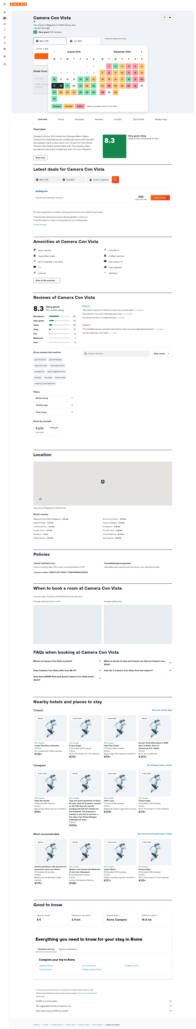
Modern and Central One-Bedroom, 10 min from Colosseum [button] (85, 870)
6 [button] (74, 72)
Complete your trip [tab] (46, 949)
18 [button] (61, 85)
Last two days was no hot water (99, 333)
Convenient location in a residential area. (103, 317)
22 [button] (87, 85)
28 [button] (80, 92)
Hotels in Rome (45, 969)
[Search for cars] (4, 24)
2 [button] (93, 66)
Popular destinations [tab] (68, 949)
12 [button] (67, 79)
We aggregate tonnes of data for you (104, 1006)
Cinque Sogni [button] (75, 745)
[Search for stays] (4, 18)
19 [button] (67, 85)
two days (48, 377)
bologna (37, 377)
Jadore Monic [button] (110, 869)
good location (40, 359)
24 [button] (54, 92)
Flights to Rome (46, 965)
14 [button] (80, 79)
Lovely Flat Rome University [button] (46, 745)
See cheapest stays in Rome (159, 765)
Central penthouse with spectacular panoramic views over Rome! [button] (50, 868)
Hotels (45, 1025)
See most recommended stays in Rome (154, 834)
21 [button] (80, 85)
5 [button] (67, 72)
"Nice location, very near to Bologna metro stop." (107, 314)
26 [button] (67, 92)
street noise (60, 377)
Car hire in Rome (89, 965)
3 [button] (54, 72)
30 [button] (93, 92)
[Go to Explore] (4, 37)
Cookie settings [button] (39, 224)
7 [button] (80, 72)
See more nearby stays (162, 710)
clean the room (40, 365)
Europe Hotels (56, 1025)
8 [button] (87, 72)
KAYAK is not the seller (104, 1001)
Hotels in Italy (70, 1025)
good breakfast (55, 359)
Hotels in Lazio (84, 1025)
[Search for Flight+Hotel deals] (4, 29)
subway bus (39, 371)
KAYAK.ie (36, 1025)
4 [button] (61, 72)
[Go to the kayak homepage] (18, 4)
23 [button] (93, 85)
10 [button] (54, 79)
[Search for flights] (4, 12)
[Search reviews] (118, 353)
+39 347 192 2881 (41, 28)
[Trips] (4, 56)
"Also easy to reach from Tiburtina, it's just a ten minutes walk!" (112, 310)
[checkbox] (47, 430)
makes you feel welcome (44, 383)
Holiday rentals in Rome (92, 969)
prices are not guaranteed (87, 993)
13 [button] (74, 79)
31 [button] (54, 98)
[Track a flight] (4, 43)
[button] (5, 4)
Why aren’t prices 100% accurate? (104, 1010)
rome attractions (57, 365)
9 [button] (93, 72)
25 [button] (61, 92)
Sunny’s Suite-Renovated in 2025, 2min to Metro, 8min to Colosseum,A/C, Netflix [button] (154, 745)
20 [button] (74, 85)
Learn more (97, 212)
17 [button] (54, 85)
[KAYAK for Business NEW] (4, 48)
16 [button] (94, 79)
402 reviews (55, 32)
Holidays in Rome (132, 965)
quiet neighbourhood (56, 371)
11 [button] (61, 79)
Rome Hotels (97, 1025)
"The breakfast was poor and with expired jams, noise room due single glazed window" (122, 329)
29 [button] (87, 92)
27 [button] (74, 92)
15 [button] (87, 79)
